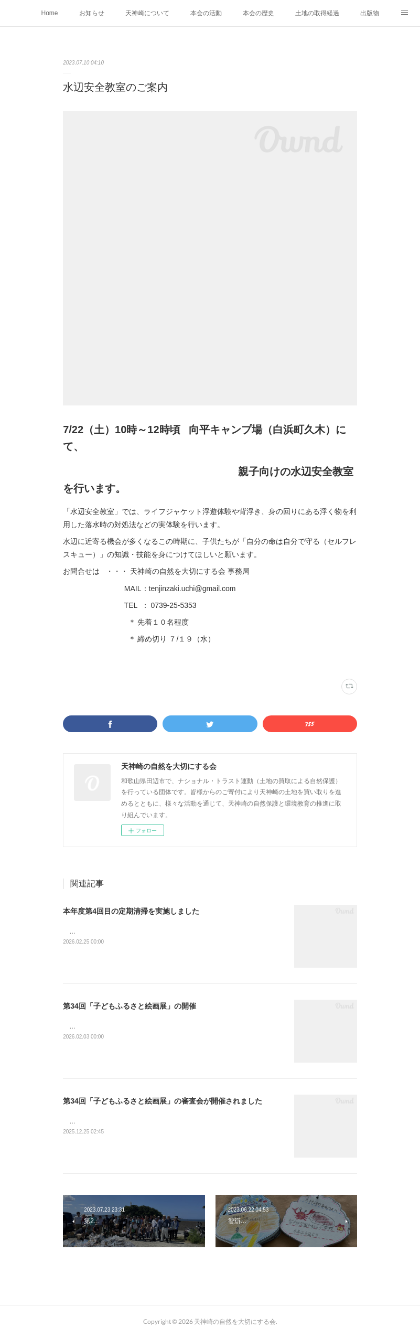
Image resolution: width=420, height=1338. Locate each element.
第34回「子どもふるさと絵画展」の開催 (129, 1006)
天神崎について (147, 13)
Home (49, 13)
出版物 (369, 13)
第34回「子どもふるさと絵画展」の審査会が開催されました (162, 1101)
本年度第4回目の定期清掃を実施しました (131, 911)
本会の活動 (206, 13)
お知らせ (91, 13)
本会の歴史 (258, 13)
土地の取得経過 (317, 13)
